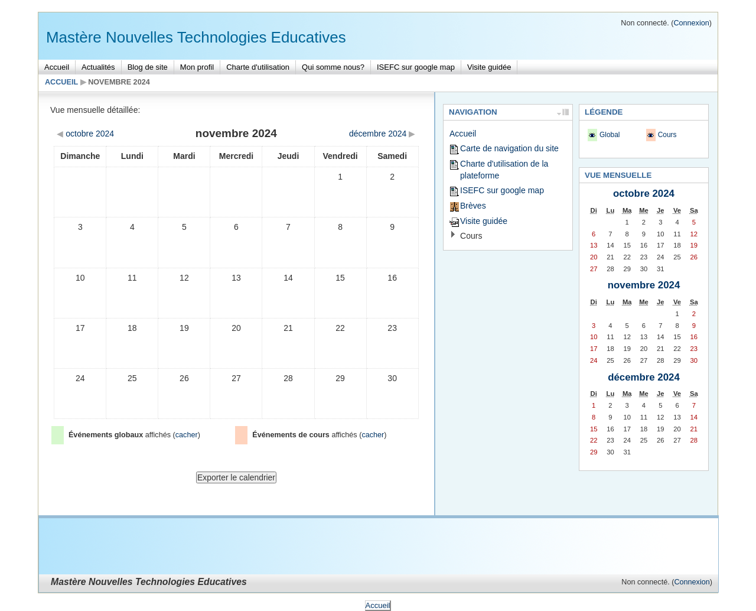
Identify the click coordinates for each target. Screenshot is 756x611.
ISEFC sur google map (502, 190)
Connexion (691, 23)
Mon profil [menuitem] (197, 67)
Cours (471, 235)
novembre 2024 (119, 82)
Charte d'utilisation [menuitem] (257, 67)
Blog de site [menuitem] (148, 67)
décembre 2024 (644, 377)
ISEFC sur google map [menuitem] (416, 67)
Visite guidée (483, 221)
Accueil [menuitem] (56, 67)
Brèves (473, 205)
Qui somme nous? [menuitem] (333, 67)
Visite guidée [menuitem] (489, 67)
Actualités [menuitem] (98, 67)
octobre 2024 (643, 193)
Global (609, 135)
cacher (186, 435)
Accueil (61, 82)
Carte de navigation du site (509, 148)
